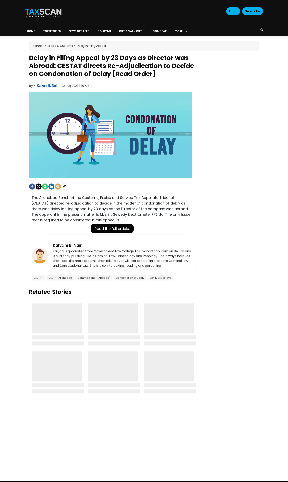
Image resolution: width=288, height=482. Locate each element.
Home (38, 46)
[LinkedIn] (51, 186)
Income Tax (158, 31)
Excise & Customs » (61, 46)
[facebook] (32, 186)
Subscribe (252, 11)
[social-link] (64, 186)
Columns (104, 31)
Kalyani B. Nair (47, 86)
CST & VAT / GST (130, 31)
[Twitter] (38, 186)
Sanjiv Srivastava (160, 277)
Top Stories (52, 31)
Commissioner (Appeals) (93, 277)
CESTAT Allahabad (60, 277)
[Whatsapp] (45, 186)
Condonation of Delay (130, 277)
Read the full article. (112, 228)
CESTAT (38, 277)
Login (233, 11)
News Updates (79, 31)
